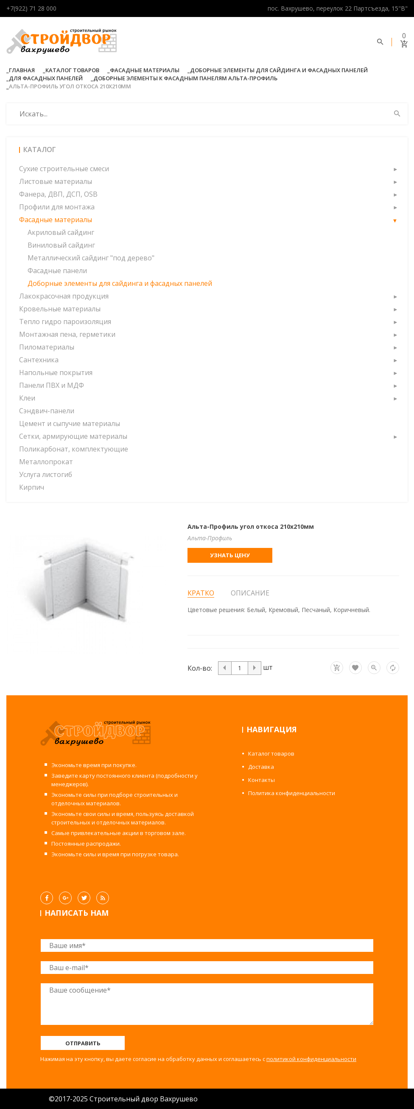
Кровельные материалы (60, 308)
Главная (22, 70)
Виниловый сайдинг (61, 245)
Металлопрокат (46, 461)
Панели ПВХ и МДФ (51, 385)
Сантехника (39, 359)
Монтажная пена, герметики (67, 334)
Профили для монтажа (57, 207)
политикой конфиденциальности (311, 1059)
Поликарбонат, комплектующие (73, 449)
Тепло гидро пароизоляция (65, 321)
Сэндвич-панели (46, 410)
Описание (250, 593)
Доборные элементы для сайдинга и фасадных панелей (279, 70)
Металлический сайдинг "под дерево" (91, 257)
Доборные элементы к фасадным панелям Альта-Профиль (185, 78)
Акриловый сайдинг (61, 232)
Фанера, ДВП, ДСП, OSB (58, 194)
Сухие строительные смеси (64, 168)
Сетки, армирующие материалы (73, 436)
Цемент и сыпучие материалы (69, 423)
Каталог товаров (72, 70)
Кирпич (31, 487)
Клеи (27, 398)
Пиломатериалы (46, 347)
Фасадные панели (57, 270)
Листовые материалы (55, 181)
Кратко (200, 593)
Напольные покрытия (55, 372)
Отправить (83, 1043)
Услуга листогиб (45, 474)
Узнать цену (230, 555)
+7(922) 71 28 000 (31, 8)
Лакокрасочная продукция (64, 296)
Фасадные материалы (144, 70)
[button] (395, 168)
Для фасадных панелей (46, 78)
